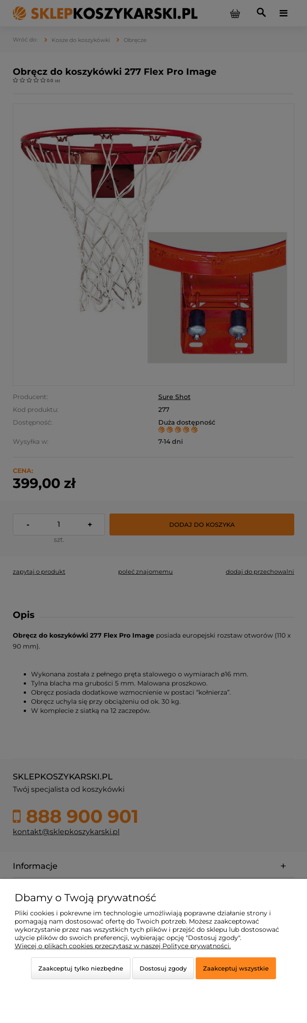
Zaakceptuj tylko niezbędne (80, 968)
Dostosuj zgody (163, 968)
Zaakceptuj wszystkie (236, 968)
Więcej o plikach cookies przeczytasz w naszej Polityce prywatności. (123, 946)
